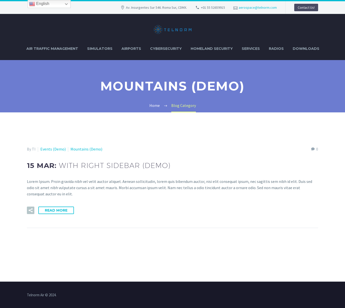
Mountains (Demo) (86, 149)
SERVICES (251, 48)
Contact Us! (306, 7)
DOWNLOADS (306, 48)
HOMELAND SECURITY (212, 48)
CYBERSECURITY (166, 48)
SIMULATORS (100, 48)
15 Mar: (99, 165)
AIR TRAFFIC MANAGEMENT (52, 48)
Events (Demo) (53, 149)
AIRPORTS (131, 48)
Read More (56, 210)
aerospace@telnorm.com (258, 7)
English (39, 4)
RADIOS (276, 48)
